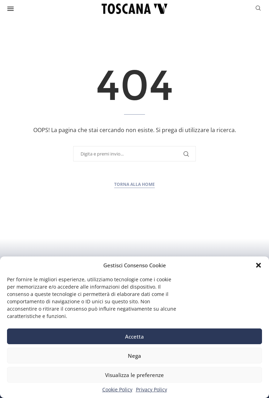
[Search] (258, 9)
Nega (134, 355)
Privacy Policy (151, 389)
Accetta (134, 336)
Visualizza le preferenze (134, 374)
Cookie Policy (117, 389)
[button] (258, 265)
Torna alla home (134, 184)
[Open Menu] (10, 9)
